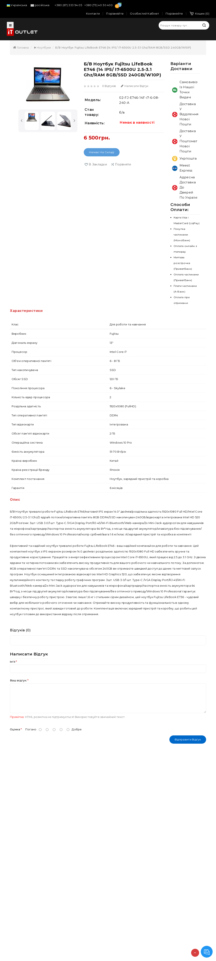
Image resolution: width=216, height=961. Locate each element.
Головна (21, 47)
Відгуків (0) (20, 630)
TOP (195, 953)
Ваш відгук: (18, 680)
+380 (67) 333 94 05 (69, 5)
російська (40, 5)
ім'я (12, 661)
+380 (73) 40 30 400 (98, 5)
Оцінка (15, 729)
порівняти (123, 164)
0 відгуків (109, 86)
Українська (17, 5)
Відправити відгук (188, 739)
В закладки (98, 164)
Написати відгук (134, 86)
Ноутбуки (44, 47)
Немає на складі (101, 152)
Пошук (204, 25)
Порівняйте (174, 13)
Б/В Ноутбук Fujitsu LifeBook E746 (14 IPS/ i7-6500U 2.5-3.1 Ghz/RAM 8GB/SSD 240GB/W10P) (123, 47)
